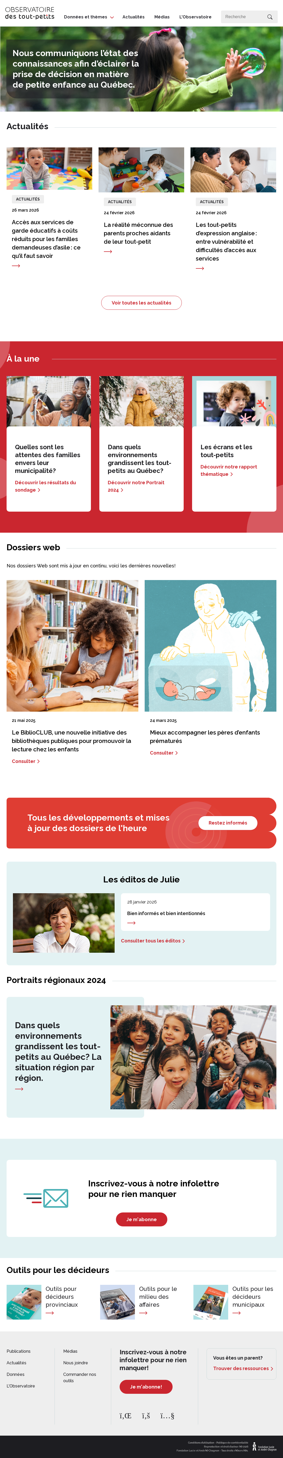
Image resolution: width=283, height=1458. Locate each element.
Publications (19, 1351)
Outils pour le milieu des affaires (158, 1296)
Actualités (134, 16)
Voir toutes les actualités (141, 303)
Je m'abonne (141, 1219)
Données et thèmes (85, 16)
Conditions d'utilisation (201, 1442)
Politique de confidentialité (232, 1442)
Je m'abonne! (146, 1387)
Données (16, 1374)
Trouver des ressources (241, 1368)
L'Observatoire (195, 16)
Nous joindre (75, 1362)
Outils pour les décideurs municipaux (252, 1296)
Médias (162, 16)
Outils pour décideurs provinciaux (62, 1296)
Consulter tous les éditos (150, 940)
